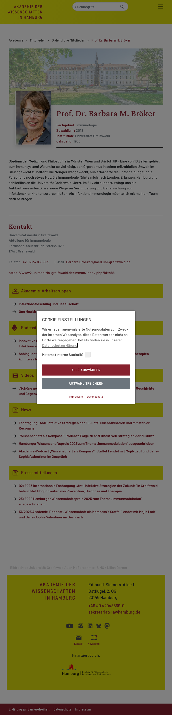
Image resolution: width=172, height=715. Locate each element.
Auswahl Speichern (86, 384)
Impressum (76, 396)
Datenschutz (95, 396)
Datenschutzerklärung (59, 345)
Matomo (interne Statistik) (66, 354)
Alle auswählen (86, 370)
